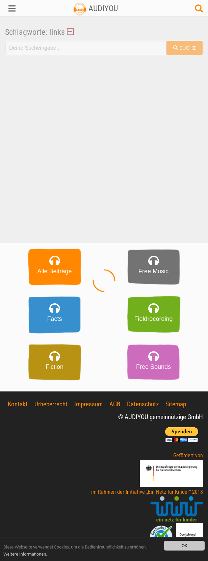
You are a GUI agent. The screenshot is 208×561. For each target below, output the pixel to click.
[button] (17, 8)
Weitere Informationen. (25, 554)
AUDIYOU (95, 8)
